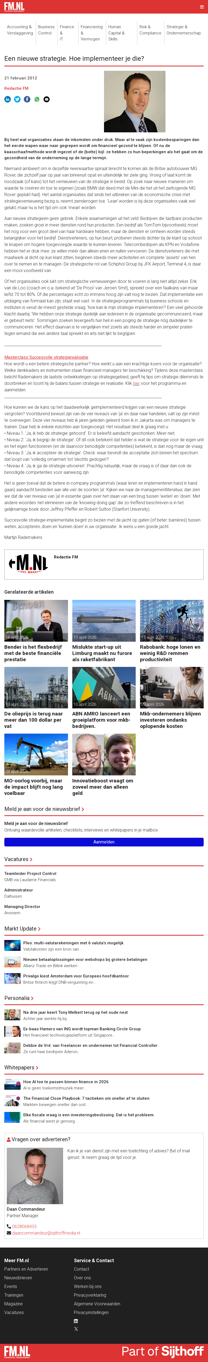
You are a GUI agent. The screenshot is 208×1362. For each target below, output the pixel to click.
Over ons (82, 1277)
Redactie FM (16, 88)
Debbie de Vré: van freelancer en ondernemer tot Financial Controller (90, 1045)
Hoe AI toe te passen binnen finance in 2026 (66, 1081)
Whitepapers (19, 1067)
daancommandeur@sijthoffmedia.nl (46, 1233)
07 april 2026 (84, 771)
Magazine (13, 1303)
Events (10, 1286)
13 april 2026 (84, 637)
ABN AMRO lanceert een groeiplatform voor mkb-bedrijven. (101, 720)
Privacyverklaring (90, 1295)
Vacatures (16, 859)
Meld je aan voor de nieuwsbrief (42, 809)
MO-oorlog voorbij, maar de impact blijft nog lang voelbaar (33, 787)
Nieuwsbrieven (18, 1277)
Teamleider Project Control (30, 873)
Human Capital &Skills (116, 32)
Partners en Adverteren (26, 1269)
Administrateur (18, 890)
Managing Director (22, 906)
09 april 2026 (152, 704)
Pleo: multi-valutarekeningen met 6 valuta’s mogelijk (73, 943)
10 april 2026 (84, 704)
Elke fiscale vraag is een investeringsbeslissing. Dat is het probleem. (89, 1114)
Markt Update (20, 928)
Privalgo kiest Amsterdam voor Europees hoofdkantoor (76, 976)
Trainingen (13, 1295)
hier (136, 383)
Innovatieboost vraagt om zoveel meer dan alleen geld (102, 787)
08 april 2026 (16, 771)
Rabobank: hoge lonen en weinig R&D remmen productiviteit (170, 653)
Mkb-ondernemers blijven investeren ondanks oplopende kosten (170, 720)
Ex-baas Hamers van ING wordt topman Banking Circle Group (82, 1029)
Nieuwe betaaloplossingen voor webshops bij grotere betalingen (85, 959)
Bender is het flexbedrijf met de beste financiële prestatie (33, 653)
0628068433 (24, 1226)
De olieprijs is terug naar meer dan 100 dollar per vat (33, 720)
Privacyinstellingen (91, 1312)
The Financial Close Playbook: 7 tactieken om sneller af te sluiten (86, 1098)
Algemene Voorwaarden (97, 1303)
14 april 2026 (16, 637)
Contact (81, 1269)
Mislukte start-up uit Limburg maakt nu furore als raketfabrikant (102, 653)
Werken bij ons (88, 1286)
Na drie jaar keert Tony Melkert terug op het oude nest (75, 1012)
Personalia (17, 998)
